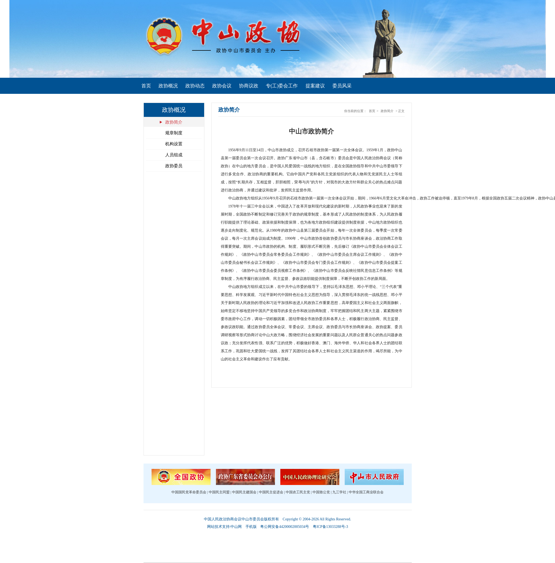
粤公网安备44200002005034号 (284, 527)
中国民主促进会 (271, 492)
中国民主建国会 (244, 492)
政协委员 (173, 166)
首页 (146, 85)
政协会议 (221, 85)
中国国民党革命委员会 (188, 492)
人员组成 (173, 155)
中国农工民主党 (298, 492)
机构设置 (173, 144)
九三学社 (339, 492)
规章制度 (173, 133)
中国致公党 (321, 492)
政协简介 (173, 122)
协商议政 (248, 85)
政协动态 (195, 85)
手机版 (251, 527)
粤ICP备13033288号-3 (330, 527)
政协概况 (168, 85)
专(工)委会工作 (282, 85)
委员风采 (342, 85)
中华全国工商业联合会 (366, 492)
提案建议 (315, 85)
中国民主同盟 (219, 492)
